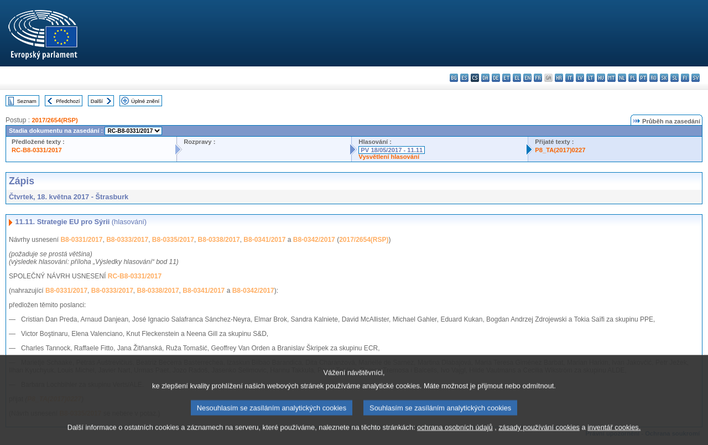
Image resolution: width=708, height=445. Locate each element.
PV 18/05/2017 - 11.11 (392, 150)
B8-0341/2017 (264, 240)
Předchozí (68, 101)
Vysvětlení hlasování (388, 156)
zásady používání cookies (539, 435)
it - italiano (569, 78)
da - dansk (485, 78)
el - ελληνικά (517, 78)
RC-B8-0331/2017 (37, 150)
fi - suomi (685, 78)
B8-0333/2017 (127, 240)
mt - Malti (611, 78)
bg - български (454, 78)
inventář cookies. (614, 435)
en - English (527, 78)
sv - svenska (695, 78)
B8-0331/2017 (81, 240)
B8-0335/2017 (173, 240)
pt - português (643, 78)
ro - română (653, 78)
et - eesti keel (506, 78)
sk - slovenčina (664, 78)
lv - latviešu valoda (580, 78)
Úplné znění (145, 101)
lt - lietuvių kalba (590, 78)
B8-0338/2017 (219, 240)
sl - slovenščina (674, 78)
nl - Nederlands (622, 78)
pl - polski (632, 78)
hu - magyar (601, 78)
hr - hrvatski (559, 78)
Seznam (27, 101)
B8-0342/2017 (314, 240)
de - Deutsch (496, 78)
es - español (464, 78)
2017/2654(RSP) (54, 120)
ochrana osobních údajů (455, 435)
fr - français (538, 78)
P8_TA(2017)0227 (560, 150)
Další (97, 101)
